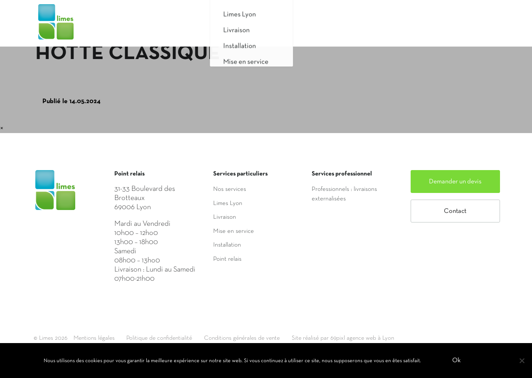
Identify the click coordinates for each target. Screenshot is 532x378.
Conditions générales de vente (258, 338)
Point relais (227, 259)
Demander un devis (455, 182)
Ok (457, 361)
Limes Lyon (227, 203)
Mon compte (466, 26)
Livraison (224, 217)
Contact (455, 211)
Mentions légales (97, 338)
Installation (227, 245)
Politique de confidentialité (168, 338)
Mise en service (233, 231)
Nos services (229, 189)
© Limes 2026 (51, 338)
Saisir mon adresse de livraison (372, 26)
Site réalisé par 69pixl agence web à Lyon (366, 338)
